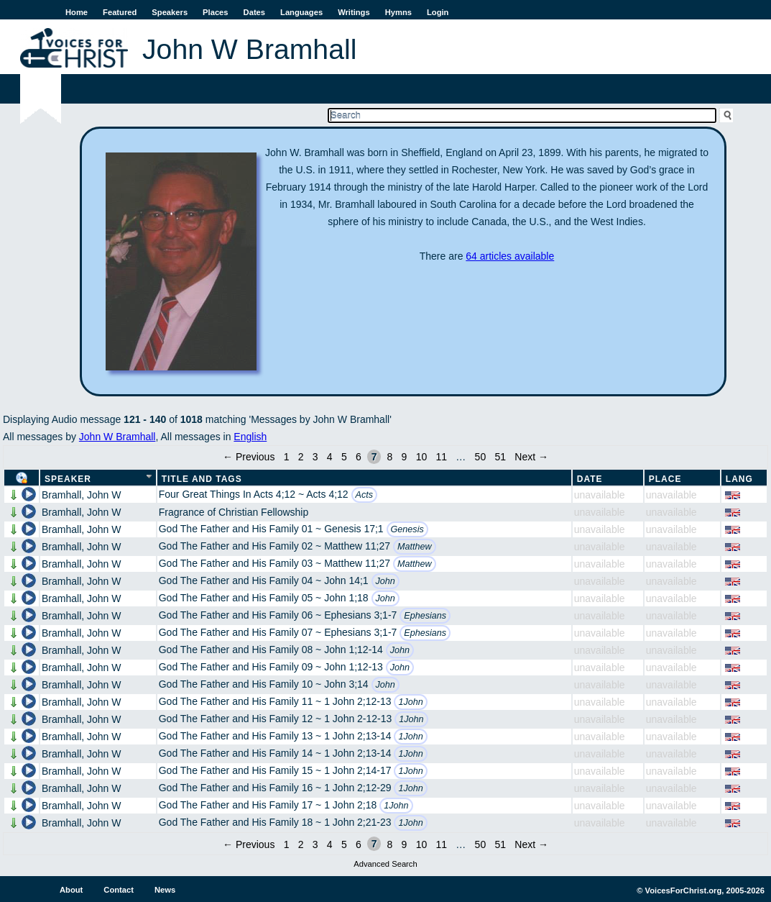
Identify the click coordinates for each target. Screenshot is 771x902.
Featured (120, 12)
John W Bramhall (117, 436)
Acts (365, 495)
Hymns (398, 12)
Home (76, 12)
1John (410, 702)
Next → (531, 457)
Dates (254, 12)
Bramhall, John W (81, 495)
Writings (354, 12)
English (250, 436)
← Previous (248, 457)
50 (480, 457)
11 (441, 457)
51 (500, 457)
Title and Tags (202, 479)
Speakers (170, 12)
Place (665, 479)
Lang (739, 479)
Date (590, 479)
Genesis (407, 529)
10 (422, 457)
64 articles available (510, 256)
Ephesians (425, 616)
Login (437, 12)
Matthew (414, 547)
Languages (301, 12)
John (385, 581)
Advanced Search (385, 864)
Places (215, 12)
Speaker (68, 479)
